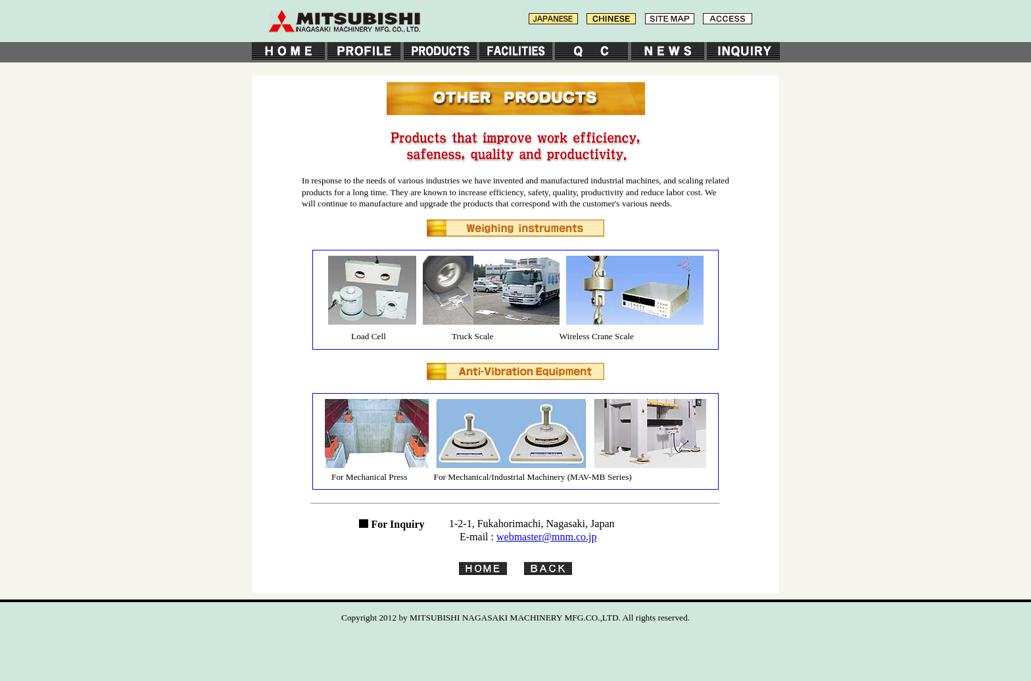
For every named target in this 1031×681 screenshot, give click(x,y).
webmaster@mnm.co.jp (546, 536)
